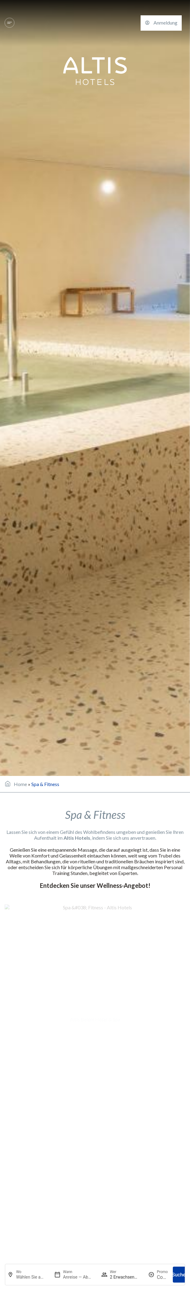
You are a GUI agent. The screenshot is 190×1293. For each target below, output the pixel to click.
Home (20, 784)
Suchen (180, 1275)
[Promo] (162, 1277)
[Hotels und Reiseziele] (9, 23)
